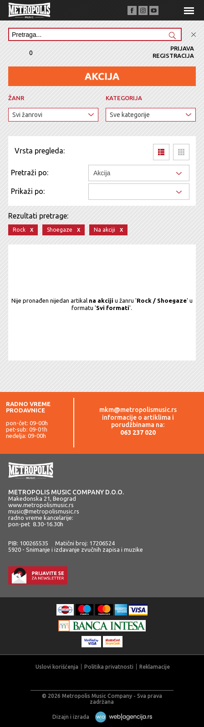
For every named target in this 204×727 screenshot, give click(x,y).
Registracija (173, 55)
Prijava (182, 48)
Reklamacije (154, 667)
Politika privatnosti (108, 667)
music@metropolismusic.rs (43, 511)
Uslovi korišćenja (57, 667)
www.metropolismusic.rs (41, 505)
